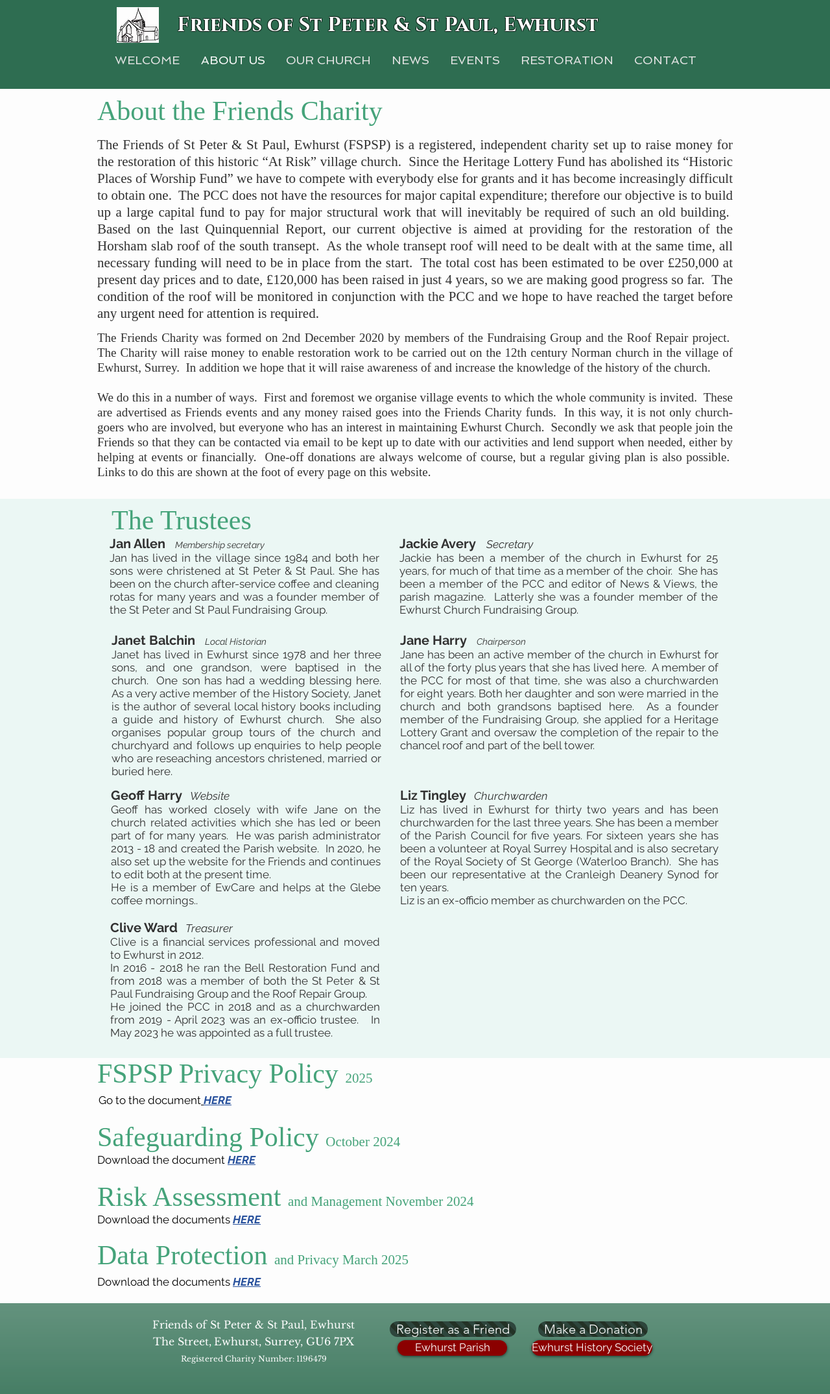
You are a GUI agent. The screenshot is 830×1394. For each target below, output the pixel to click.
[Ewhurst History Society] (592, 1348)
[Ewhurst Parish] (452, 1348)
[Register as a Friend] (453, 1329)
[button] (567, 60)
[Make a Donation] (593, 1329)
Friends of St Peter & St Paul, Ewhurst (388, 25)
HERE (241, 1159)
